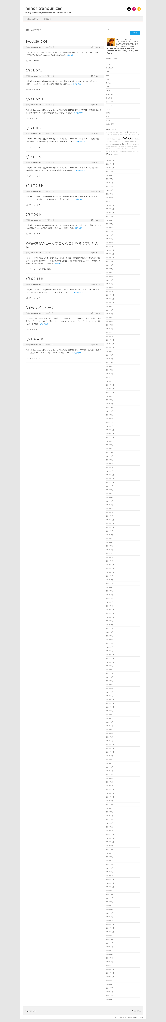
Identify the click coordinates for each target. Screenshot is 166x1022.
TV (112, 144)
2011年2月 (109, 827)
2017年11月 (110, 523)
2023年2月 (109, 287)
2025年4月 (109, 190)
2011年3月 (109, 823)
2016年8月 (109, 579)
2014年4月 (109, 684)
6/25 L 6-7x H (35, 70)
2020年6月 (109, 407)
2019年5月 (109, 456)
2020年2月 (109, 422)
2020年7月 (109, 403)
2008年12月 (110, 924)
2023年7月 (109, 269)
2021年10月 (110, 347)
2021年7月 (109, 359)
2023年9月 (109, 261)
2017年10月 (110, 527)
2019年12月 (110, 430)
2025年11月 (110, 164)
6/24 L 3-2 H (34, 99)
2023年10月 (110, 257)
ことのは (109, 98)
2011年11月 (110, 793)
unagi (108, 90)
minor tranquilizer (43, 8)
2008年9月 (109, 935)
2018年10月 (110, 482)
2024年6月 (109, 227)
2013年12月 (110, 699)
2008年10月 (110, 932)
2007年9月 (109, 980)
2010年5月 (109, 860)
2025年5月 (109, 186)
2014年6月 (109, 677)
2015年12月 (110, 609)
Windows (115, 154)
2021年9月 (109, 351)
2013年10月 (110, 707)
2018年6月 (109, 497)
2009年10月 (110, 887)
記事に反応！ (46, 269)
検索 (107, 29)
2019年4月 (109, 460)
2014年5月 (109, 681)
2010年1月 (109, 875)
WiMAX (120, 151)
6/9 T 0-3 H (34, 214)
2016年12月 (110, 564)
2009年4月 (109, 909)
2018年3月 (109, 508)
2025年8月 (109, 175)
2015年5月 (109, 636)
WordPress (110, 94)
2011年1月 (109, 830)
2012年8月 (109, 759)
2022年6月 (109, 317)
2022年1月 (109, 336)
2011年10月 (110, 797)
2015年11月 (110, 613)
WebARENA (129, 149)
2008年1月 (109, 965)
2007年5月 (109, 995)
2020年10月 (110, 392)
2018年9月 (109, 486)
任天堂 (108, 146)
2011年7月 (109, 808)
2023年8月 (109, 265)
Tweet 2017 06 (36, 41)
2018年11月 (110, 478)
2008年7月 (109, 943)
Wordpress (139, 1017)
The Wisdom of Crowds (128, 141)
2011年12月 (110, 789)
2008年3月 (109, 958)
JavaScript (109, 68)
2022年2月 (109, 332)
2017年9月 (109, 531)
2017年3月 (109, 553)
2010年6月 (109, 857)
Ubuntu (108, 86)
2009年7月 (109, 898)
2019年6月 (109, 452)
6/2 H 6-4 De (34, 339)
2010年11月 (110, 838)
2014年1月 (109, 696)
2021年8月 (109, 355)
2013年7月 (109, 718)
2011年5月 (109, 816)
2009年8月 (109, 894)
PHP (107, 75)
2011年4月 (109, 819)
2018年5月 (109, 501)
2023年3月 (109, 284)
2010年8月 (109, 849)
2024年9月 (109, 216)
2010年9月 (109, 845)
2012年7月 (109, 763)
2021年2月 (109, 377)
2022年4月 (109, 325)
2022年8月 (109, 310)
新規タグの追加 (116, 139)
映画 (35, 329)
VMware (117, 141)
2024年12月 (110, 205)
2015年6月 (109, 632)
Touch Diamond (133, 144)
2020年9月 (109, 396)
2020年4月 (109, 415)
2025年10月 (110, 167)
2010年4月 (109, 864)
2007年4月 (109, 999)
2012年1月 (109, 785)
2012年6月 (109, 767)
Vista (109, 154)
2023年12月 (110, 250)
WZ (132, 146)
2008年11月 (110, 928)
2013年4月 (109, 729)
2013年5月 (109, 726)
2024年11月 (110, 209)
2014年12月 (110, 654)
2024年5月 (109, 231)
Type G (125, 144)
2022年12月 (110, 295)
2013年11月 (110, 703)
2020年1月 (109, 426)
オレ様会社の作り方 (31, 19)
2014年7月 (109, 673)
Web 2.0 (115, 149)
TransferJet (114, 151)
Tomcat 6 (112, 141)
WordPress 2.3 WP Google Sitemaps (121, 146)
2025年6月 (109, 183)
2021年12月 (110, 340)
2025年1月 (109, 201)
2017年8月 (109, 535)
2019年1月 (109, 471)
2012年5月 (109, 771)
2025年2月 (109, 197)
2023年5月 (109, 276)
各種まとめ (47, 19)
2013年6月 (109, 722)
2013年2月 (109, 737)
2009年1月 (109, 920)
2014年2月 (109, 692)
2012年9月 (109, 755)
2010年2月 (109, 872)
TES (129, 134)
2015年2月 (109, 647)
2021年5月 (109, 366)
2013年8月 (109, 714)
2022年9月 (109, 306)
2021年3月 (109, 374)
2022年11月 (110, 299)
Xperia (130, 132)
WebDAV (112, 132)
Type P (117, 132)
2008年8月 (109, 939)
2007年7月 (109, 988)
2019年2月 (109, 467)
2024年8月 (109, 220)
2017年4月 (109, 550)
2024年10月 (110, 212)
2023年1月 (109, 291)
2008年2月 (109, 962)
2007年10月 (110, 976)
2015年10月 (110, 617)
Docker (108, 64)
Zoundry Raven (114, 134)
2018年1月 (109, 516)
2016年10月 (110, 572)
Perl (107, 71)
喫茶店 (108, 113)
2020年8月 (109, 400)
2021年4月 (109, 370)
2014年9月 (109, 666)
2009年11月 (110, 883)
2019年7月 (109, 448)
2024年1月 (109, 246)
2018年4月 (109, 505)
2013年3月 (109, 733)
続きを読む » (72, 55)
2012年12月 (110, 744)
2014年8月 (109, 669)
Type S (134, 151)
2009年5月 (109, 905)
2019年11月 (110, 433)
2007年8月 (109, 984)
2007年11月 (110, 973)
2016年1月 (109, 606)
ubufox (121, 132)
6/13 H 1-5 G (35, 157)
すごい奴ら (38, 269)
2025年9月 (109, 171)
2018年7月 (109, 493)
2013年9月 (109, 711)
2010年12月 (110, 834)
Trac (125, 132)
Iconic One (117, 1017)
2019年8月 (109, 445)
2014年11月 (110, 658)
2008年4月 (109, 954)
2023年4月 (109, 280)
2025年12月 (110, 160)
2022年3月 (109, 329)
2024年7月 (109, 224)
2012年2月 (109, 782)
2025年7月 (109, 179)
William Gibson (123, 134)
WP (122, 139)
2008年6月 (109, 947)
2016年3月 (109, 598)
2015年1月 (109, 651)
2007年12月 (110, 969)
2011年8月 (109, 804)
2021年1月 (109, 381)
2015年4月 (109, 639)
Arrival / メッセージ (40, 307)
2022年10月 (110, 302)
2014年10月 (110, 662)
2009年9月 (109, 890)
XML (138, 151)
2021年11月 (110, 343)
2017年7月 (109, 538)
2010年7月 (109, 853)
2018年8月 (109, 490)
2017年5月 (109, 546)
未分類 (108, 120)
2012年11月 (110, 748)
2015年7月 (109, 628)
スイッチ (132, 134)
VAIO (127, 138)
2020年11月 (110, 388)
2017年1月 (109, 561)
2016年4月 (109, 595)
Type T (124, 149)
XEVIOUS (108, 139)
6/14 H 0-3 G (35, 128)
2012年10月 (110, 752)
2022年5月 (109, 321)
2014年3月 (109, 688)
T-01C (132, 139)
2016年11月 (110, 568)
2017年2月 (109, 557)
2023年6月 (109, 272)
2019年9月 (109, 441)
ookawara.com (36, 47)
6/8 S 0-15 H (34, 278)
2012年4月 (109, 774)
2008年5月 (109, 950)
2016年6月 (109, 587)
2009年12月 (110, 879)
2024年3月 (109, 239)
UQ (109, 132)
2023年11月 (110, 254)
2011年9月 (109, 800)
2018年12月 (110, 475)
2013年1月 (109, 741)
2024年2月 (109, 242)
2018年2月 (109, 512)
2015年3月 (109, 643)
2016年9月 (109, 576)
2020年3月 (109, 418)
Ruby (107, 79)
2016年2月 (109, 602)
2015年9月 (109, 621)
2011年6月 (109, 812)
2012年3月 (109, 778)
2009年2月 (109, 917)
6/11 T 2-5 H (34, 185)
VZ (107, 132)
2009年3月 (109, 913)
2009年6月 (109, 902)
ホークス (37, 89)
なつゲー (109, 105)
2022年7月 (109, 314)
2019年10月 (110, 437)
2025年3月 (109, 194)
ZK (138, 134)
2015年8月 (109, 624)
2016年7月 (109, 583)
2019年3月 (109, 463)
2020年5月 (109, 411)
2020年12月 (110, 385)
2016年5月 (109, 591)
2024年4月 (109, 235)
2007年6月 (109, 992)
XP (136, 134)
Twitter (36, 61)
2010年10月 (110, 842)
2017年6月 (109, 542)
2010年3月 (109, 868)
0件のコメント (96, 47)
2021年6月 (109, 362)
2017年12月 (110, 520)
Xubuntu (129, 151)
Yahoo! (120, 149)
